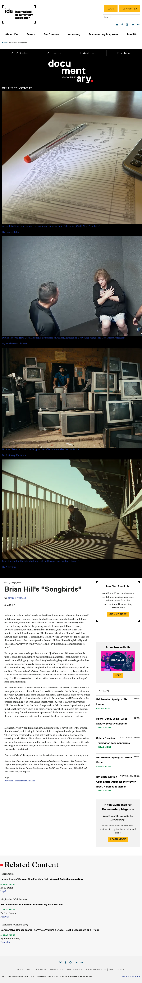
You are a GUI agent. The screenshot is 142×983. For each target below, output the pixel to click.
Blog (29, 970)
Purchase (123, 53)
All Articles (19, 53)
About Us (41, 970)
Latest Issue (89, 53)
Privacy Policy (131, 976)
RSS (111, 970)
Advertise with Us (96, 970)
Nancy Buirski (17, 598)
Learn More (118, 839)
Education (5, 942)
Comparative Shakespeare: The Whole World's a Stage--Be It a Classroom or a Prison (50, 929)
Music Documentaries (25, 781)
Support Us (56, 970)
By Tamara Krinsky (10, 938)
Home (4, 42)
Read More (104, 708)
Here (118, 675)
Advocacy (74, 34)
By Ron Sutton (8, 913)
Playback (8, 781)
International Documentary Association (19, 14)
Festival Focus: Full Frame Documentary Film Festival (31, 904)
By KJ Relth (6, 887)
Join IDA (132, 34)
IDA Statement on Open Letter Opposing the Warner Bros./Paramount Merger (116, 781)
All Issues (54, 53)
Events (31, 34)
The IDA (19, 970)
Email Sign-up (74, 970)
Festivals (4, 917)
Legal (3, 891)
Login (111, 8)
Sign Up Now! (118, 614)
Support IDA (130, 8)
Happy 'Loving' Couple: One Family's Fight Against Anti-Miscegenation (41, 879)
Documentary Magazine (103, 34)
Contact (122, 970)
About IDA (11, 34)
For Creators (51, 34)
